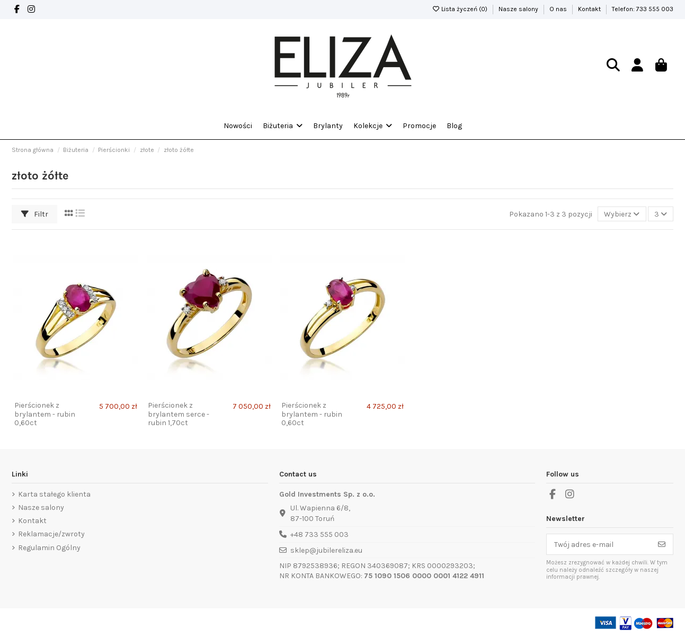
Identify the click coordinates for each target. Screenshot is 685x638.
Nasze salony (519, 9)
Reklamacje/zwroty (51, 533)
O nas (558, 9)
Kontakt (590, 9)
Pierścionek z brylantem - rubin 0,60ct (44, 414)
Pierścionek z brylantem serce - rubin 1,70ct (178, 414)
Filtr (34, 214)
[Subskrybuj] (662, 544)
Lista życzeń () (460, 9)
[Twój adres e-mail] (599, 544)
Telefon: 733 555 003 (642, 9)
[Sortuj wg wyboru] (622, 214)
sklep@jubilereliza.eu (326, 550)
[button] (372, 126)
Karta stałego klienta (54, 494)
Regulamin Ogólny (49, 547)
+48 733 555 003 (319, 534)
